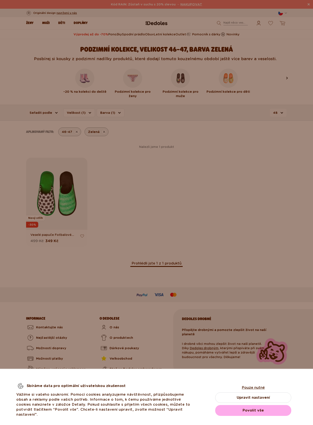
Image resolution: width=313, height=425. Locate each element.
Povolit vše (253, 410)
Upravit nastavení (253, 397)
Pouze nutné (253, 387)
